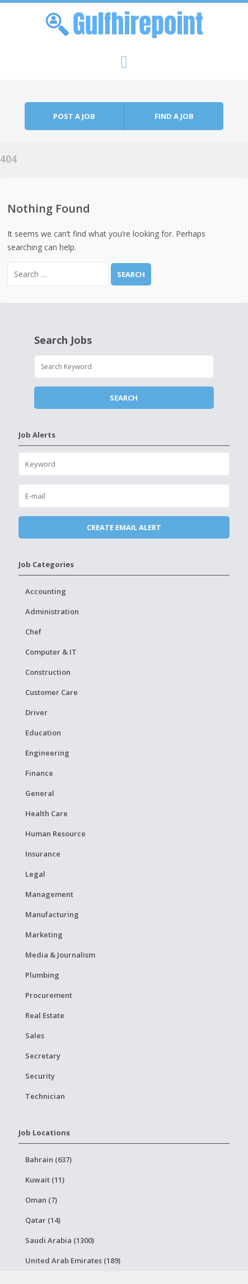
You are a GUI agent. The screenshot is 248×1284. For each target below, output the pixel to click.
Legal (35, 874)
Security (40, 1076)
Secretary (42, 1056)
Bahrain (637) (48, 1159)
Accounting (45, 591)
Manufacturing (52, 914)
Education (43, 733)
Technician (45, 1096)
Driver (36, 712)
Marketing (44, 934)
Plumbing (42, 975)
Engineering (47, 753)
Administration (52, 611)
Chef (33, 632)
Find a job (174, 116)
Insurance (42, 854)
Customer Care (51, 692)
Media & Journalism (60, 955)
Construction (48, 672)
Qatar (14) (42, 1220)
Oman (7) (41, 1200)
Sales (34, 1035)
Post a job (74, 116)
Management (49, 894)
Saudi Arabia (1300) (59, 1240)
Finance (39, 773)
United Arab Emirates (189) (72, 1260)
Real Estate (44, 1015)
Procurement (48, 995)
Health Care (46, 813)
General (39, 793)
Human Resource (55, 834)
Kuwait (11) (44, 1180)
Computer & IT (51, 652)
